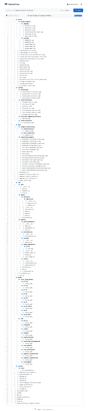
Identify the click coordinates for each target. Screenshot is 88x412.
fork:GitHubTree (47, 409)
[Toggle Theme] (81, 4)
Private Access (72, 4)
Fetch (78, 10)
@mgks (39, 409)
